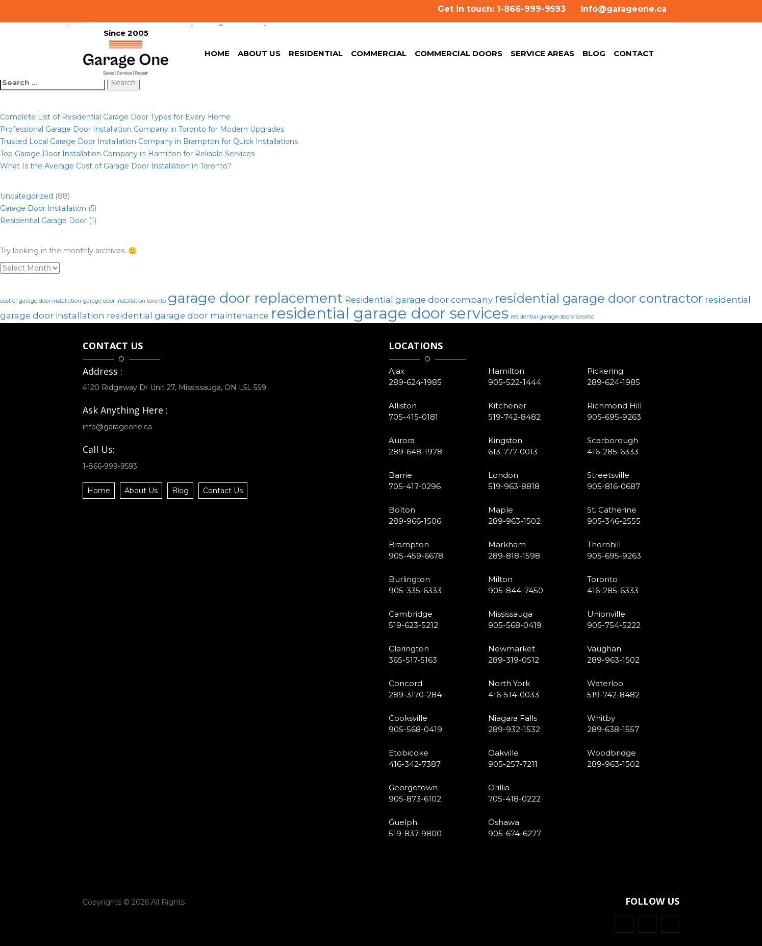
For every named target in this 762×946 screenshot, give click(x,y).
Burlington (409, 579)
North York (509, 683)
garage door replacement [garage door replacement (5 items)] (255, 297)
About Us (259, 54)
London (503, 475)
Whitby (601, 718)
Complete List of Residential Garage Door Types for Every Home (115, 117)
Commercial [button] (379, 54)
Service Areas (542, 54)
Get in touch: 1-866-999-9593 (502, 9)
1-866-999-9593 (110, 466)
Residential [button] (316, 54)
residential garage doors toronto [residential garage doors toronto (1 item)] (552, 316)
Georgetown (413, 787)
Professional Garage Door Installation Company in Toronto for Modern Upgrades (142, 129)
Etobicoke (408, 753)
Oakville (503, 753)
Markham (507, 544)
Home (219, 54)
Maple (500, 510)
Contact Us (223, 490)
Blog (595, 54)
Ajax (396, 371)
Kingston (505, 440)
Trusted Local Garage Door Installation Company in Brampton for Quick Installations (149, 141)
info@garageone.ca (623, 9)
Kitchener (507, 405)
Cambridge (411, 614)
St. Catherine (612, 510)
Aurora (402, 440)
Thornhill (604, 544)
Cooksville (408, 718)
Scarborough (612, 440)
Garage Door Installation (43, 208)
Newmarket (511, 648)
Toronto (602, 579)
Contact (634, 54)
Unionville (606, 614)
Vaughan (604, 648)
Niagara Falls (512, 718)
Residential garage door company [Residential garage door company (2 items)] (419, 300)
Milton (500, 579)
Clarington (409, 648)
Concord (405, 683)
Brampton (409, 544)
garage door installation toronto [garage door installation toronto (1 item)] (124, 301)
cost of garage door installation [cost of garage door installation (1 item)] (40, 301)
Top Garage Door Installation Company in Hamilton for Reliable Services (127, 153)
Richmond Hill (614, 405)
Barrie (400, 475)
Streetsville (608, 475)
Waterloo (605, 683)
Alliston (403, 405)
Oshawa (503, 822)
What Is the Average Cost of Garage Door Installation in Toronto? (116, 166)
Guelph (403, 822)
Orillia (499, 787)
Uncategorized (26, 196)
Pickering (605, 371)
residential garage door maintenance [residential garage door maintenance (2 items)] (188, 315)
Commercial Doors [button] (458, 54)
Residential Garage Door (43, 220)
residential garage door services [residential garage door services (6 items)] (390, 313)
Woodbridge (611, 753)
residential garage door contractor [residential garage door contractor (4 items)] (599, 298)
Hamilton (506, 371)
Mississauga (510, 614)
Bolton (402, 510)
